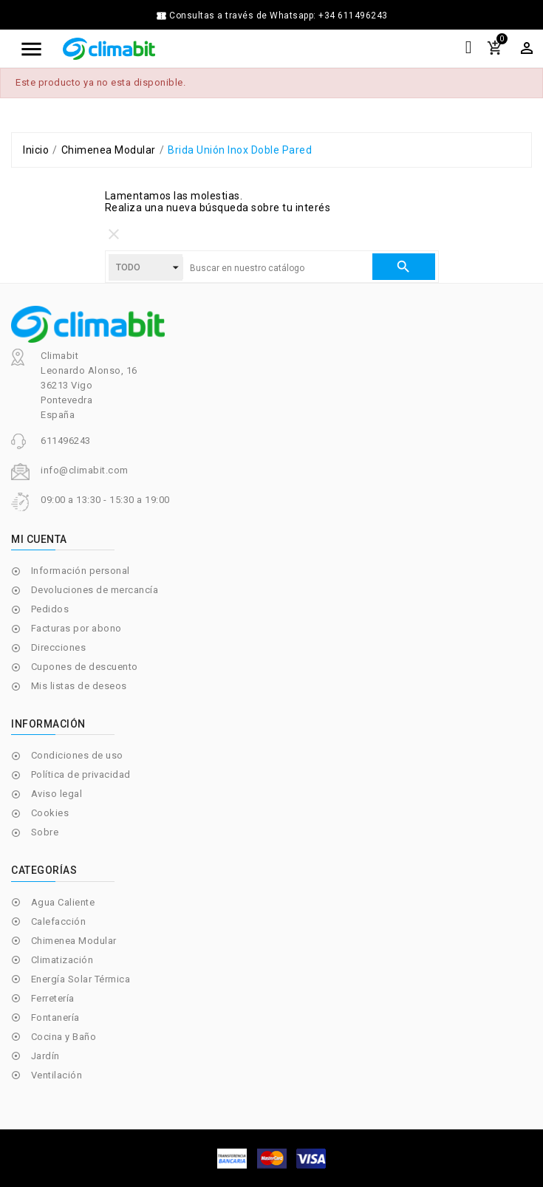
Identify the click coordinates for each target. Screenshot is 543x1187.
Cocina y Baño (64, 1036)
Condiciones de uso (77, 755)
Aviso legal (57, 793)
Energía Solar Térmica (81, 979)
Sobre (45, 832)
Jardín (45, 1055)
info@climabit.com (85, 470)
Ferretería (53, 998)
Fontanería (55, 1017)
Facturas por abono (76, 628)
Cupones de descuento (84, 666)
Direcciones (58, 647)
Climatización (62, 959)
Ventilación (57, 1075)
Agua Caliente (63, 902)
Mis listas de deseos (79, 685)
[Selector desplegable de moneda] (527, 48)
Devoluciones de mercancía (95, 589)
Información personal (80, 570)
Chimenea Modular (74, 940)
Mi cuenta (39, 539)
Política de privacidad (81, 774)
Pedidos (50, 609)
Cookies (50, 812)
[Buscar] (277, 268)
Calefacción (58, 921)
